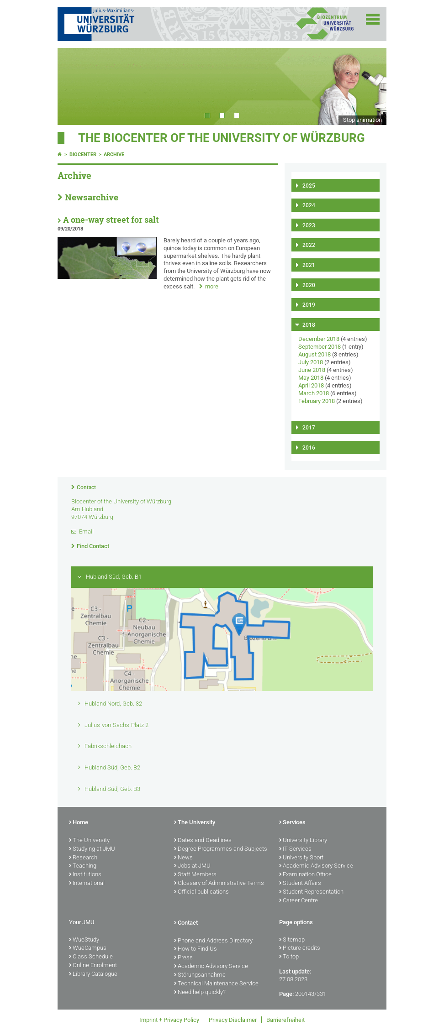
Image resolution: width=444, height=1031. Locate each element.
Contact (86, 487)
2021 (308, 265)
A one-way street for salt (111, 220)
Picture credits (299, 948)
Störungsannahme (200, 975)
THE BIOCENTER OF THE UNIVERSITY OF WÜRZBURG (221, 138)
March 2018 (313, 393)
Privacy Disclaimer (233, 1019)
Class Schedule (91, 957)
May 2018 (310, 377)
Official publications (201, 892)
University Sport (301, 858)
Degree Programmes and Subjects (220, 849)
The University (89, 841)
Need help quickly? (200, 993)
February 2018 (316, 401)
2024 (308, 205)
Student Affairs (300, 883)
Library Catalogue (93, 974)
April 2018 (311, 385)
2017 (308, 427)
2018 (308, 325)
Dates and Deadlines (203, 841)
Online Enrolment (93, 966)
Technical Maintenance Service (216, 984)
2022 (308, 245)
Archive (114, 154)
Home (78, 823)
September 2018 (319, 346)
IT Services (295, 849)
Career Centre (298, 901)
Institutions (85, 875)
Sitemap (292, 940)
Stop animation (362, 119)
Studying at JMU (92, 849)
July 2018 (310, 362)
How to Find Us (195, 949)
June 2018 (311, 369)
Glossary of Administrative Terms (219, 883)
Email (86, 531)
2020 (308, 285)
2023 (308, 225)
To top (289, 957)
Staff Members (195, 875)
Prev (73, 86)
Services (292, 823)
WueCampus (87, 948)
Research (83, 858)
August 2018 (314, 354)
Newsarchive (91, 197)
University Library (303, 841)
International (87, 883)
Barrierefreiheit (285, 1019)
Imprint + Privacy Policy (169, 1019)
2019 (308, 305)
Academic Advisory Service (316, 866)
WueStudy (84, 940)
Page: (286, 993)
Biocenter (82, 154)
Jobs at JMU (192, 866)
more (211, 286)
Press (183, 958)
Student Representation (311, 892)
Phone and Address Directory (213, 941)
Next (370, 86)
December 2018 (318, 338)
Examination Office (305, 875)
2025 (308, 186)
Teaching (82, 866)
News (183, 858)
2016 (308, 448)
